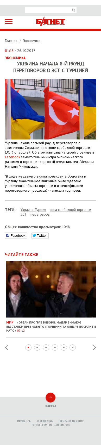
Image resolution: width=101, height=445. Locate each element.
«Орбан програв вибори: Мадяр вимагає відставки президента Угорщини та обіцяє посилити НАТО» (51, 324)
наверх (50, 405)
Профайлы (24, 421)
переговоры (40, 214)
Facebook (12, 157)
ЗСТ (24, 214)
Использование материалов (50, 425)
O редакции (45, 421)
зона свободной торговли (70, 209)
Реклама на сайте (72, 421)
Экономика (31, 40)
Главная (11, 40)
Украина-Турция (33, 209)
